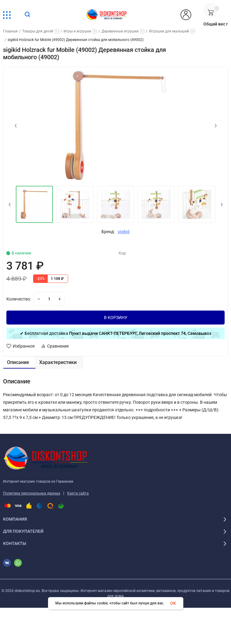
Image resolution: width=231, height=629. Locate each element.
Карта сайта (78, 493)
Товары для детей (37, 31)
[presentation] (15, 125)
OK (173, 603)
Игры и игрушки (77, 31)
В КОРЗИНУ (115, 317)
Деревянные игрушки (120, 31)
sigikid (123, 231)
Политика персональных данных (31, 493)
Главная (10, 31)
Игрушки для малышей (169, 31)
